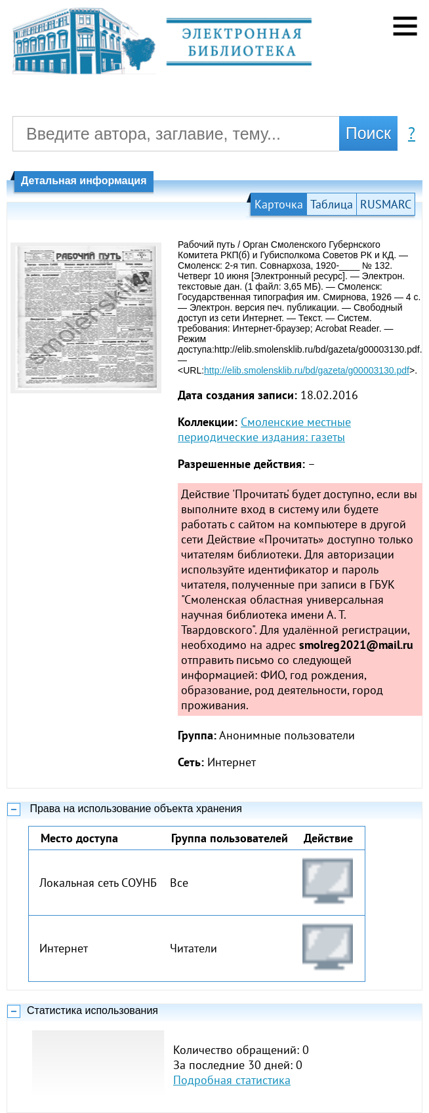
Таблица (331, 204)
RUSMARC (385, 204)
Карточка (279, 204)
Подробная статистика (232, 1079)
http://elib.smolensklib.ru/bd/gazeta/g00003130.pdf (306, 370)
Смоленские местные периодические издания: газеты (264, 429)
